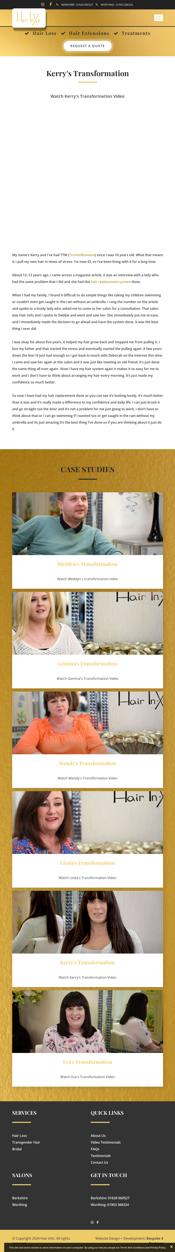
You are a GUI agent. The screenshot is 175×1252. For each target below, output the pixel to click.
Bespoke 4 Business (154, 1241)
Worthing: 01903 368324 (110, 1204)
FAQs (95, 1149)
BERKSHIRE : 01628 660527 (77, 4)
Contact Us (99, 1162)
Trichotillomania (82, 255)
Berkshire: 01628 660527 (110, 1198)
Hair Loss (19, 1135)
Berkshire (20, 1198)
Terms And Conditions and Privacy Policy (142, 1247)
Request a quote (87, 46)
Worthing (19, 1204)
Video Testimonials (106, 1142)
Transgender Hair (26, 1142)
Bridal (17, 1149)
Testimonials (101, 1155)
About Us (98, 1135)
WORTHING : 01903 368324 (117, 4)
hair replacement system (111, 281)
